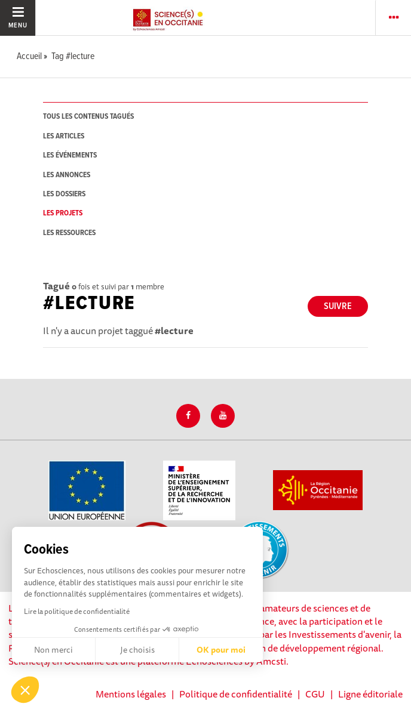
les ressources (69, 233)
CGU (315, 694)
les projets (62, 213)
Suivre (338, 306)
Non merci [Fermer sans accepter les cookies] (53, 649)
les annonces (66, 175)
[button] (25, 689)
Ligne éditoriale (370, 694)
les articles (63, 136)
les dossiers (64, 194)
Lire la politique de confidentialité (77, 611)
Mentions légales (131, 694)
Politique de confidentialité (235, 694)
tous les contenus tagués (88, 117)
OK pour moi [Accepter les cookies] (221, 649)
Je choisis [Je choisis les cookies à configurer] (137, 649)
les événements (70, 155)
